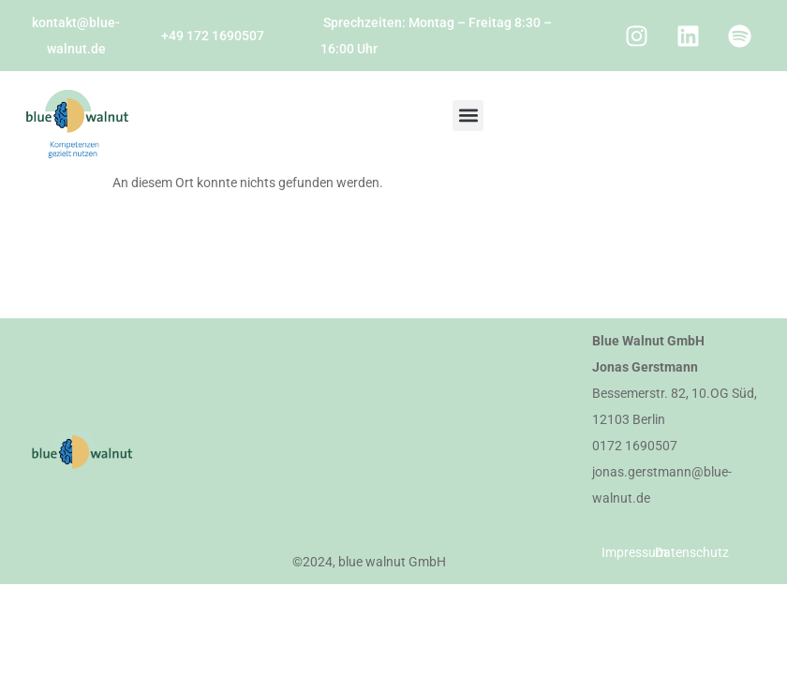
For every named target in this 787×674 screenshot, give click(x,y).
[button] (468, 115)
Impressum (634, 552)
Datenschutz (692, 552)
